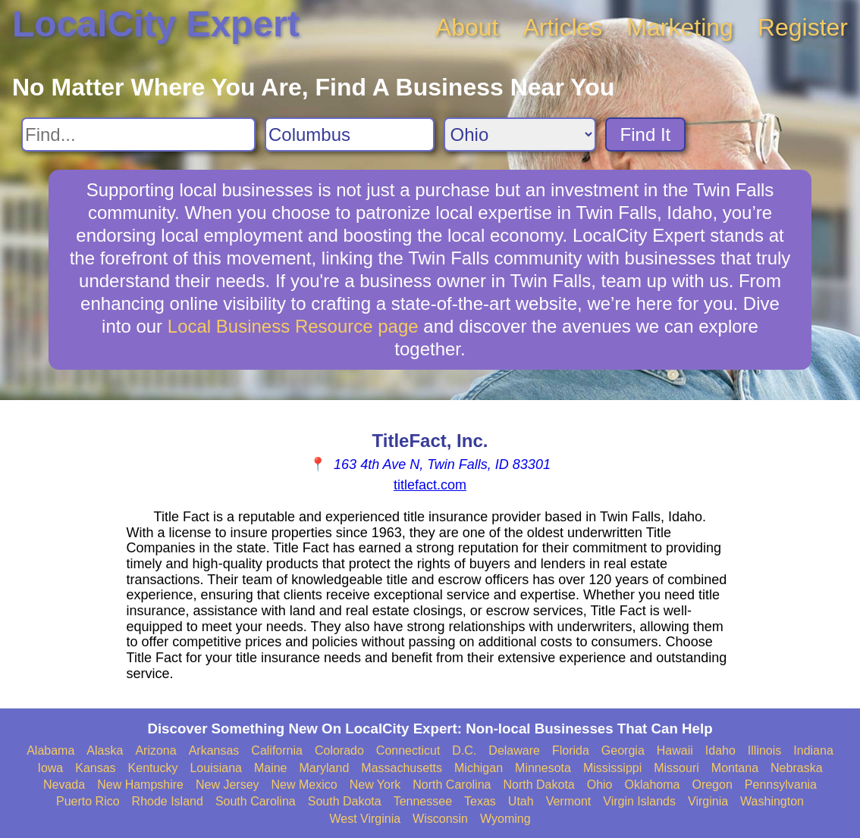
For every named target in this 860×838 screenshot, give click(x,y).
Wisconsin (440, 818)
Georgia (623, 750)
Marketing (679, 27)
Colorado (339, 750)
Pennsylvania (781, 784)
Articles (562, 27)
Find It (645, 134)
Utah (521, 801)
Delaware (514, 750)
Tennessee (423, 801)
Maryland (325, 767)
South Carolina (255, 801)
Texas (480, 801)
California (277, 750)
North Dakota (538, 784)
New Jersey (227, 784)
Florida (570, 750)
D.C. (464, 750)
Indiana (813, 750)
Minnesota (543, 767)
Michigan (478, 767)
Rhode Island (167, 801)
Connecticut (408, 750)
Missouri (676, 767)
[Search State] (520, 134)
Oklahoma (652, 784)
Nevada (64, 784)
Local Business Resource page (293, 326)
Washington (772, 801)
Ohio (600, 784)
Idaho (720, 750)
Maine (270, 767)
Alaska (104, 750)
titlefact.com (430, 484)
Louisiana (216, 767)
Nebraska (796, 767)
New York (375, 784)
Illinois (764, 750)
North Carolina (452, 784)
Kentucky (153, 767)
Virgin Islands (639, 801)
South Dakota (344, 801)
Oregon (712, 784)
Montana (734, 767)
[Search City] (350, 134)
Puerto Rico (88, 801)
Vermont (569, 801)
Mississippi (612, 767)
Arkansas (214, 750)
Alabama (50, 750)
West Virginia (364, 818)
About (467, 27)
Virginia (708, 801)
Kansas (95, 767)
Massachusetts (401, 767)
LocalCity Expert (156, 24)
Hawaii (675, 750)
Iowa (50, 767)
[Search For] (138, 134)
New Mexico (304, 784)
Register (803, 27)
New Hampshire (140, 784)
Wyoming (505, 818)
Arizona (155, 750)
